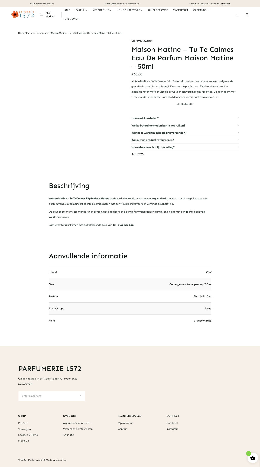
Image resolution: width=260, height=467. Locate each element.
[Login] (247, 14)
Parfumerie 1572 (49, 368)
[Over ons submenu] (78, 19)
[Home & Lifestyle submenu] (141, 10)
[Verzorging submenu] (110, 10)
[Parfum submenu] (86, 10)
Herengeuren (42, 32)
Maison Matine (141, 41)
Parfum (30, 32)
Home (21, 32)
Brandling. (61, 459)
